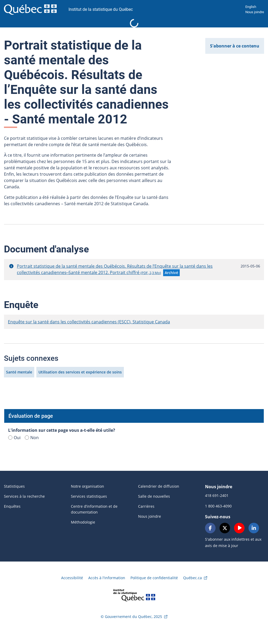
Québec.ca (192, 577)
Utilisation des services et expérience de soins (80, 372)
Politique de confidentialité (154, 577)
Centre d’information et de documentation (94, 509)
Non (32, 437)
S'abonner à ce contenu (234, 46)
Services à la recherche (24, 496)
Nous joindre (254, 12)
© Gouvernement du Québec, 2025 (131, 616)
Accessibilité (72, 577)
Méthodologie (83, 522)
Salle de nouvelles (154, 496)
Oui (14, 437)
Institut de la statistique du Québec (101, 9)
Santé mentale (19, 372)
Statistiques (14, 486)
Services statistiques (89, 496)
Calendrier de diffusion (158, 486)
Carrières (146, 506)
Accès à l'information (106, 577)
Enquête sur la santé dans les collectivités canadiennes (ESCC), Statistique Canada (89, 322)
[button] (11, 266)
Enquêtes (12, 506)
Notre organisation (87, 486)
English (250, 7)
